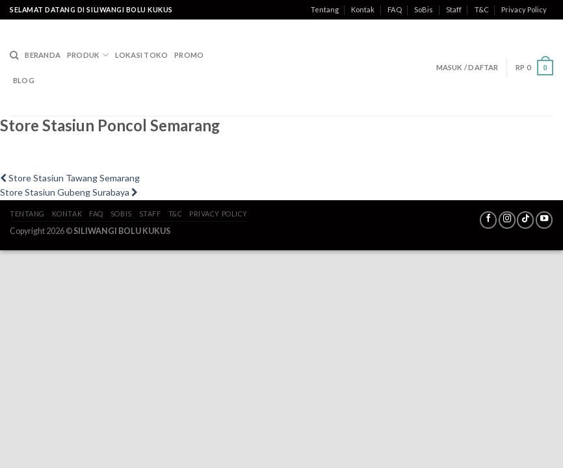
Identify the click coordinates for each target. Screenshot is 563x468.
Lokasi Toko (141, 55)
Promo (188, 55)
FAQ (394, 9)
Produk (88, 55)
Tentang (325, 9)
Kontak (362, 9)
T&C (482, 9)
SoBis (423, 9)
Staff (454, 9)
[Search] (14, 55)
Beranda (42, 55)
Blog (23, 80)
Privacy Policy (524, 9)
